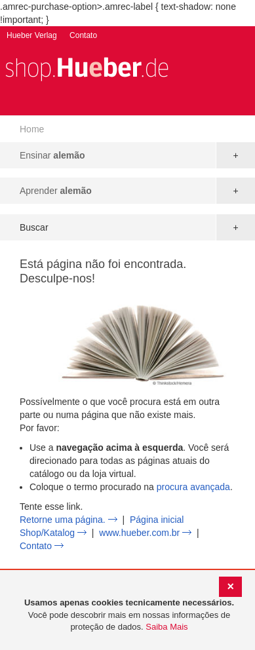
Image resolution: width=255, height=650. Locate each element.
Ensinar (52, 155)
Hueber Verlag (32, 35)
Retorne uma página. (63, 519)
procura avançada (193, 487)
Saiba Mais (166, 627)
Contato (83, 35)
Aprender (56, 190)
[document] (129, 615)
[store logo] (86, 68)
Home (32, 129)
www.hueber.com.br (139, 532)
